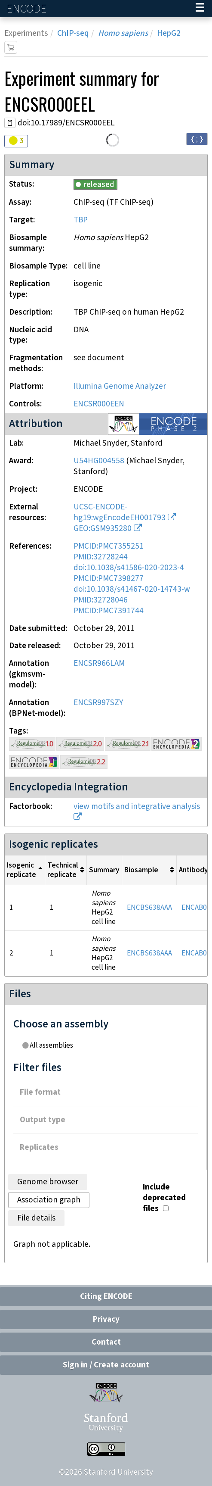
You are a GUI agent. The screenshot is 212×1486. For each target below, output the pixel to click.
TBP (81, 220)
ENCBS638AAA (149, 907)
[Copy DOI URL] (9, 123)
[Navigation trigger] (200, 8)
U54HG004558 (99, 461)
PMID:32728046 (101, 600)
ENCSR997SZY (98, 702)
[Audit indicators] (16, 141)
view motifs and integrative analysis (137, 806)
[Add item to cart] (10, 47)
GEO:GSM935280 (103, 528)
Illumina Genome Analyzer (120, 386)
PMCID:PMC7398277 (109, 578)
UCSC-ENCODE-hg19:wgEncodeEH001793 (120, 512)
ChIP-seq (73, 33)
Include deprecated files (164, 1198)
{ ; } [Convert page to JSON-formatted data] (197, 138)
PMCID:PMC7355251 (109, 546)
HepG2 (169, 33)
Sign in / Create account (106, 1365)
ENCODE (27, 8)
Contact (106, 1342)
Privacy (106, 1319)
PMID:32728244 (101, 557)
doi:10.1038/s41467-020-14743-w (132, 589)
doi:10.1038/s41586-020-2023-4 (129, 567)
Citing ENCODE (106, 1296)
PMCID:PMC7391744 (109, 611)
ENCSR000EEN (99, 404)
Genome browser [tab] (47, 1182)
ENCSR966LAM (99, 663)
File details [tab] (36, 1218)
